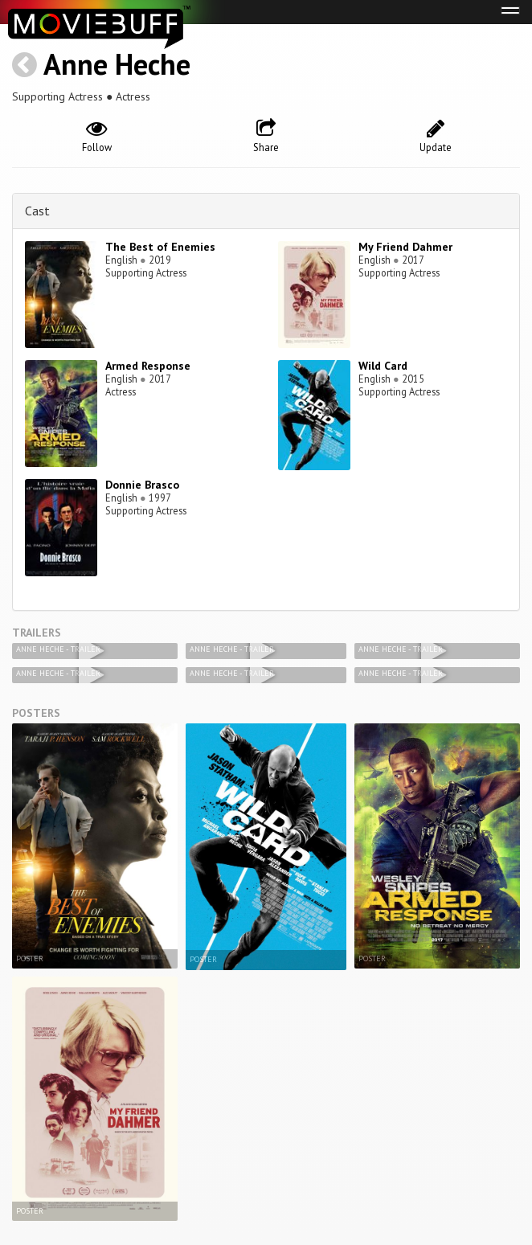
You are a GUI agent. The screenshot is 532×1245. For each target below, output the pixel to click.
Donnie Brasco (142, 484)
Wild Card (382, 365)
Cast (37, 211)
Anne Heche (116, 64)
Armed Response (147, 365)
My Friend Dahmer (405, 247)
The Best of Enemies (160, 247)
